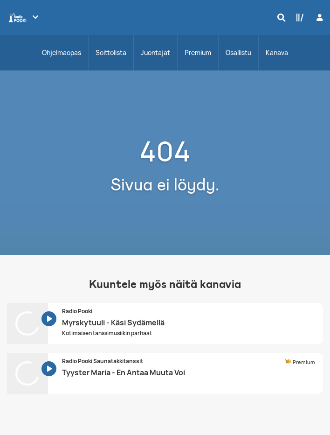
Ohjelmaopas (61, 52)
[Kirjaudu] (318, 17)
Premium (198, 52)
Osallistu (238, 52)
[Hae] (279, 17)
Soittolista (111, 52)
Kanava (277, 52)
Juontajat (155, 52)
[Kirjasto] (298, 17)
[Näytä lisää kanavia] (35, 16)
